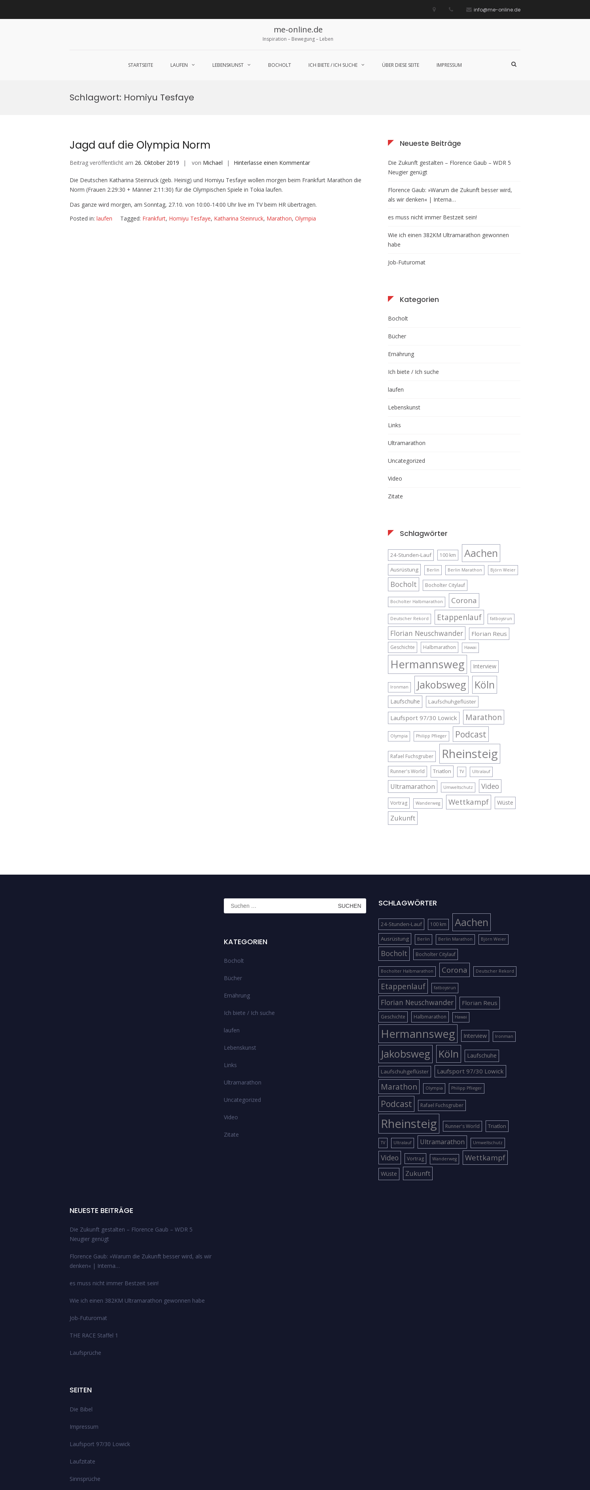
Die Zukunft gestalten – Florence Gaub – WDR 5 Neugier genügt (449, 87)
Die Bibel (81, 1329)
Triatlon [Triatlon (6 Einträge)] (442, 690)
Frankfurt (154, 138)
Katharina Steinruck (238, 138)
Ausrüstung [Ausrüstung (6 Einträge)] (404, 489)
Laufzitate (82, 1381)
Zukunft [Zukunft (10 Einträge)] (402, 737)
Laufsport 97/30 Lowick (100, 1363)
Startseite (140, 65)
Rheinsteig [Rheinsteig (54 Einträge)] (470, 673)
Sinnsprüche (85, 1398)
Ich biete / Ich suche (332, 65)
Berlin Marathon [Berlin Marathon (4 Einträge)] (465, 489)
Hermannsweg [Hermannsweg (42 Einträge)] (427, 584)
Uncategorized (406, 380)
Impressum (449, 65)
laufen (179, 65)
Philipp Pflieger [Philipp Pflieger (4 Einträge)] (431, 655)
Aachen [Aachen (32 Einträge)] (481, 472)
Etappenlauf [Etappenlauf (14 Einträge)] (459, 537)
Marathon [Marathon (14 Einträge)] (483, 637)
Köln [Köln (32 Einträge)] (485, 604)
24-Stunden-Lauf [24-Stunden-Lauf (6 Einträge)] (410, 474)
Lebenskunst (228, 65)
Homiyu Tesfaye (190, 138)
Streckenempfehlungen (99, 1416)
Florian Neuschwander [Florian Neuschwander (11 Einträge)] (426, 553)
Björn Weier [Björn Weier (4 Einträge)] (503, 489)
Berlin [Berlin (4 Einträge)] (433, 489)
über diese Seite (400, 65)
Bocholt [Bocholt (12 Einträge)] (403, 504)
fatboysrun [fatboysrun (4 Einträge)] (501, 538)
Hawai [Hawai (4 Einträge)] (470, 567)
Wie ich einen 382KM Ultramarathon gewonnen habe (448, 159)
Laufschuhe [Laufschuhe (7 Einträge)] (405, 621)
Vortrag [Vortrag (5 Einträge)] (398, 723)
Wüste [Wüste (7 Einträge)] (505, 722)
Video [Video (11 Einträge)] (490, 706)
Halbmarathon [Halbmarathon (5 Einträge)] (439, 567)
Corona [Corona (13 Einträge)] (464, 520)
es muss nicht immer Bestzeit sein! (432, 137)
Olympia (305, 138)
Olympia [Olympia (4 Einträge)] (399, 655)
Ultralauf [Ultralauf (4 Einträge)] (481, 691)
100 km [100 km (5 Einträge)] (448, 475)
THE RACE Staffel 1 (94, 1255)
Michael (213, 82)
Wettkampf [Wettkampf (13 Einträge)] (468, 722)
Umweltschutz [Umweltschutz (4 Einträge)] (458, 707)
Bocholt (279, 65)
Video (395, 398)
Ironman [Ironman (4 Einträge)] (399, 606)
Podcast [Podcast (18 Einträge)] (470, 654)
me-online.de (298, 29)
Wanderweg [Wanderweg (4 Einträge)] (428, 723)
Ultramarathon (406, 362)
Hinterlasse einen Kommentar (272, 82)
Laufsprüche (85, 1273)
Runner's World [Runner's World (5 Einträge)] (407, 691)
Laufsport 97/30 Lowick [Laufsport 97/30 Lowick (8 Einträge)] (423, 637)
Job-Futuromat (406, 182)
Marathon (279, 138)
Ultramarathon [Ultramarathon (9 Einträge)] (412, 706)
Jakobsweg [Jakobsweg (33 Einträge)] (441, 604)
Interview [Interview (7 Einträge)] (484, 586)
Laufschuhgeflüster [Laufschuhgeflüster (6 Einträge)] (452, 621)
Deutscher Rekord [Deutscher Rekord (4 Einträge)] (409, 538)
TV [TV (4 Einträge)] (462, 691)
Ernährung (401, 273)
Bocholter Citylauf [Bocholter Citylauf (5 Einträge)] (445, 505)
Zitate (395, 416)
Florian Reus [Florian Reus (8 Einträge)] (489, 553)
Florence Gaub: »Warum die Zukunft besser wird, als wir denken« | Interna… (450, 114)
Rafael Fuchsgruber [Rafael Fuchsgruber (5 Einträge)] (411, 676)
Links (394, 345)
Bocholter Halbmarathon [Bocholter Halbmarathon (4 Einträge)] (416, 521)
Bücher (397, 256)
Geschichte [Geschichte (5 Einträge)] (402, 567)
